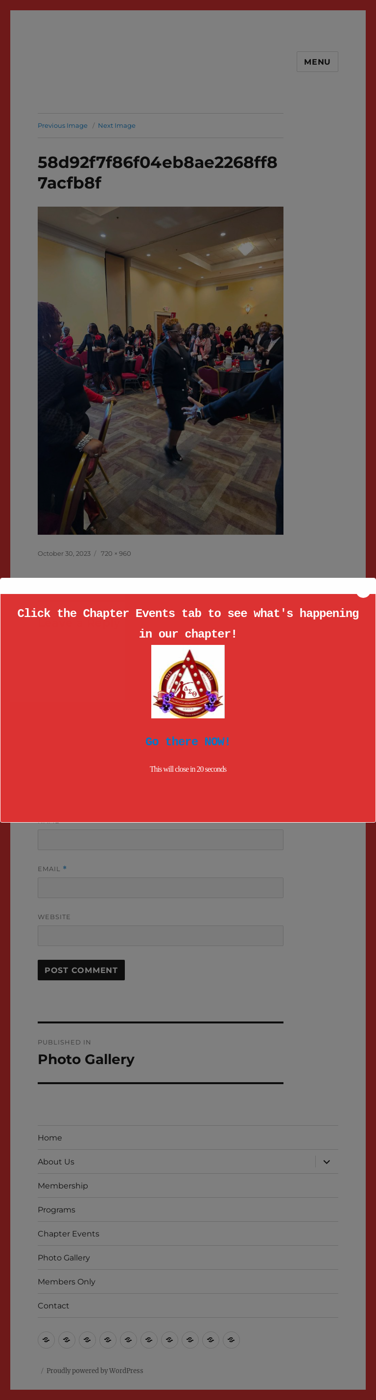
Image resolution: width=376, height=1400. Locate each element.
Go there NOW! (188, 742)
